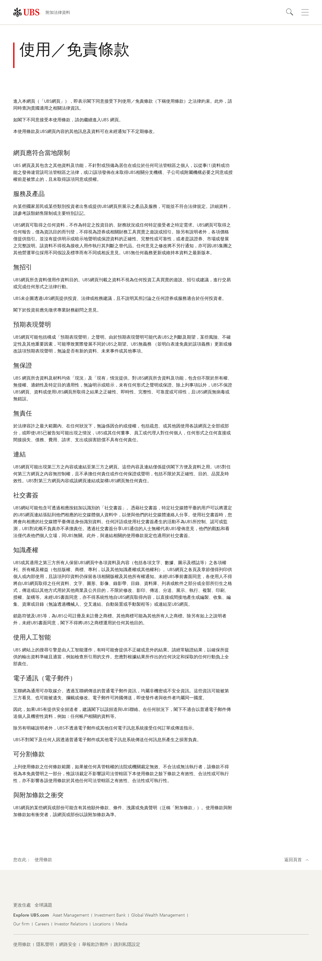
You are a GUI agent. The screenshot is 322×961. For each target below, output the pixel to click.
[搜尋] (290, 12)
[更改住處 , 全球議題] (43, 905)
